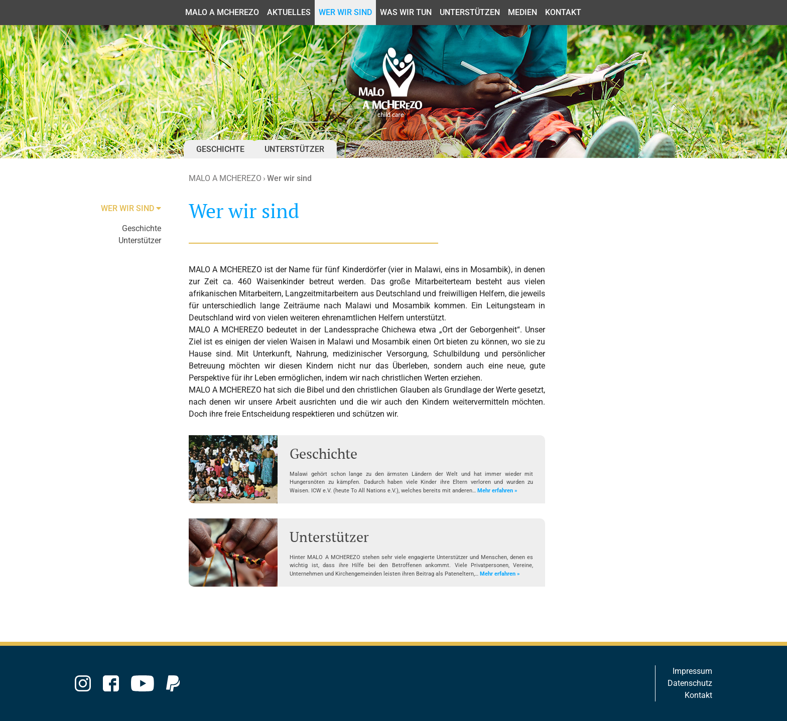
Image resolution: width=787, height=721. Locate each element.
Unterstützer (294, 149)
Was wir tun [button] (406, 12)
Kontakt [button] (563, 12)
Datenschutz (690, 683)
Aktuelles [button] (289, 12)
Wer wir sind (289, 178)
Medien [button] (522, 12)
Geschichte (220, 149)
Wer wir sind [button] (345, 12)
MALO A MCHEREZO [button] (222, 12)
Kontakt (698, 695)
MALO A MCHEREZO (225, 178)
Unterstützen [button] (470, 12)
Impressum (692, 671)
